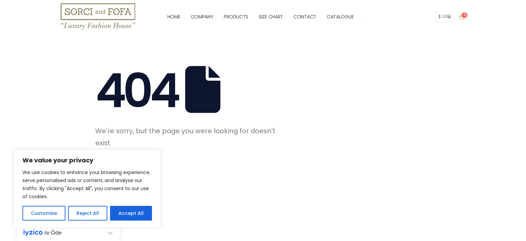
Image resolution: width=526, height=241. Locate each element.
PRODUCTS (236, 16)
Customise (44, 213)
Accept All (131, 213)
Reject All (87, 213)
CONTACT (305, 16)
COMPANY (202, 16)
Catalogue (340, 16)
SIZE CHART (271, 16)
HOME (173, 16)
